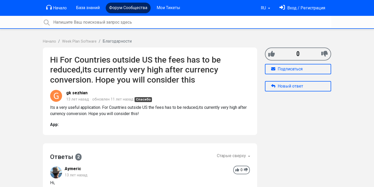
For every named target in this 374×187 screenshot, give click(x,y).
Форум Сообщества (128, 7)
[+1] (271, 54)
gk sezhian (77, 92)
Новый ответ (287, 86)
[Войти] (302, 8)
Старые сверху (232, 155)
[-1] (324, 54)
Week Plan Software (79, 41)
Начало (56, 7)
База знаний (88, 7)
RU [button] (264, 7)
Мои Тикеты (168, 7)
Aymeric (73, 168)
